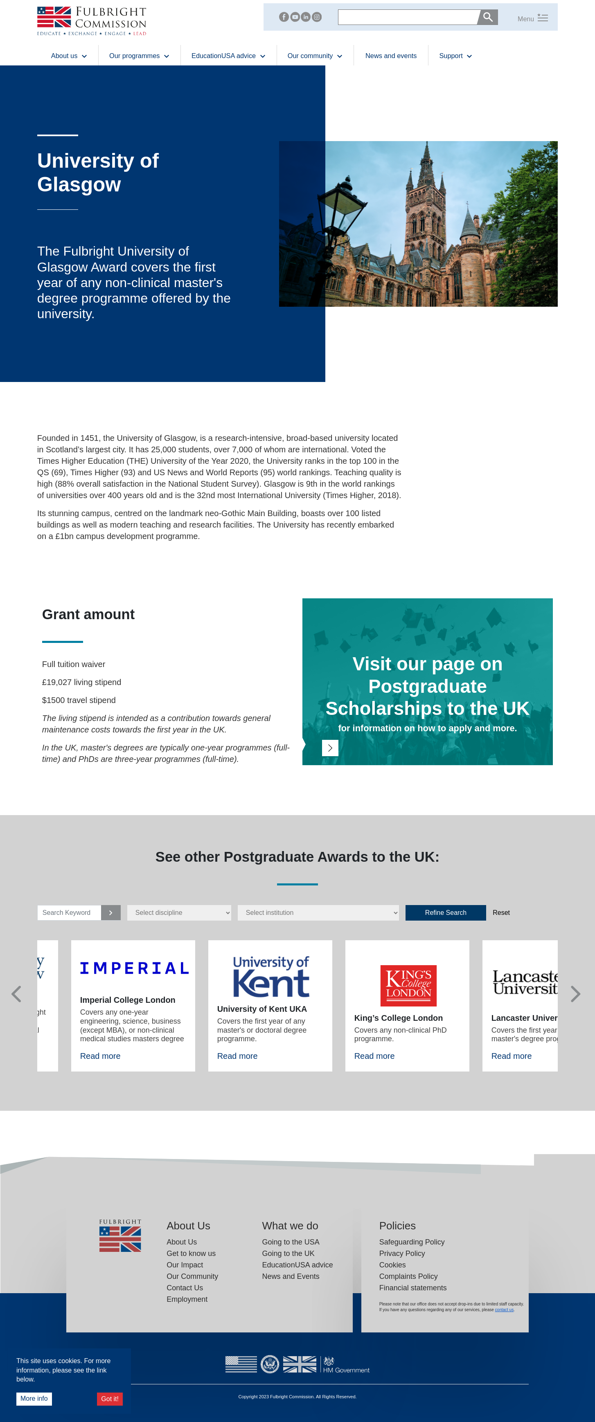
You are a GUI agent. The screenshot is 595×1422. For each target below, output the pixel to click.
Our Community (192, 1276)
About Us (182, 1242)
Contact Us (185, 1288)
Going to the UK (288, 1253)
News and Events (291, 1276)
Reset (501, 912)
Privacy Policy (402, 1253)
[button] (523, 17)
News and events (391, 55)
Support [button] (456, 55)
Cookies (392, 1265)
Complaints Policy (408, 1276)
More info (34, 1398)
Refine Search (446, 912)
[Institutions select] (318, 913)
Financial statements (413, 1288)
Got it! (110, 1398)
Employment (187, 1299)
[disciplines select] (179, 913)
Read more (100, 1055)
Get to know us (191, 1253)
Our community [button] (315, 55)
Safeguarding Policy (412, 1242)
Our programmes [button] (139, 55)
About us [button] (69, 55)
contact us (504, 1309)
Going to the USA (291, 1242)
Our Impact (185, 1265)
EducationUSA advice (297, 1265)
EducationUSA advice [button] (229, 55)
